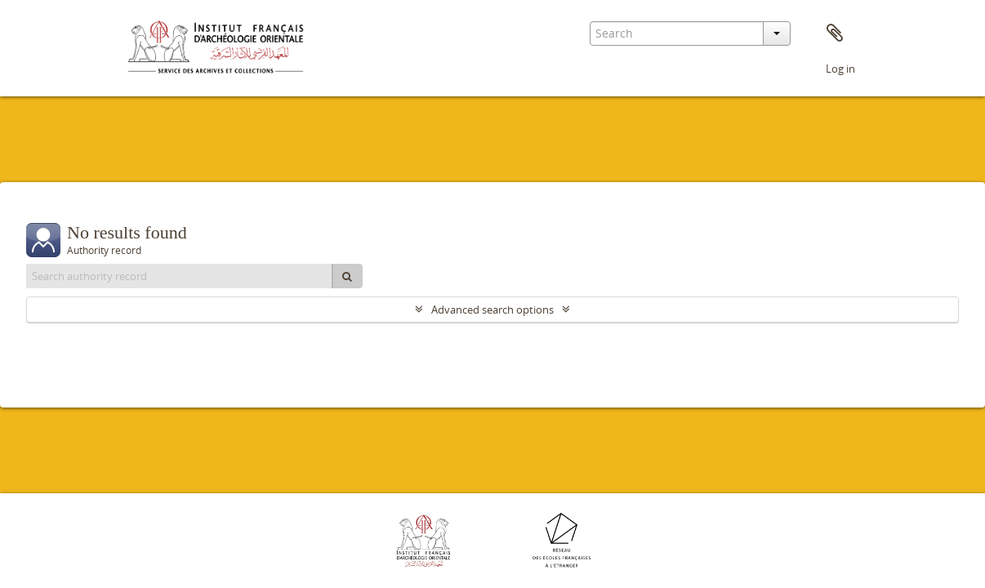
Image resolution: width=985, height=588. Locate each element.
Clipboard (834, 33)
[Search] (347, 276)
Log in (840, 68)
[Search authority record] (179, 276)
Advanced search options (492, 309)
